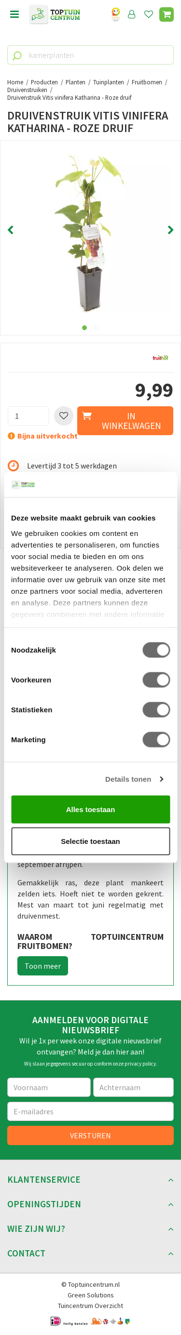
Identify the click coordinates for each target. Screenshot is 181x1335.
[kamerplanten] (90, 55)
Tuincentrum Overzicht (90, 1305)
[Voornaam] (49, 1087)
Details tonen (128, 778)
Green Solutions (91, 1295)
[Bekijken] (166, 14)
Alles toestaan (90, 809)
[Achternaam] (133, 1087)
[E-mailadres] (90, 1111)
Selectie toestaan (90, 841)
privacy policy (140, 1063)
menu (14, 14)
